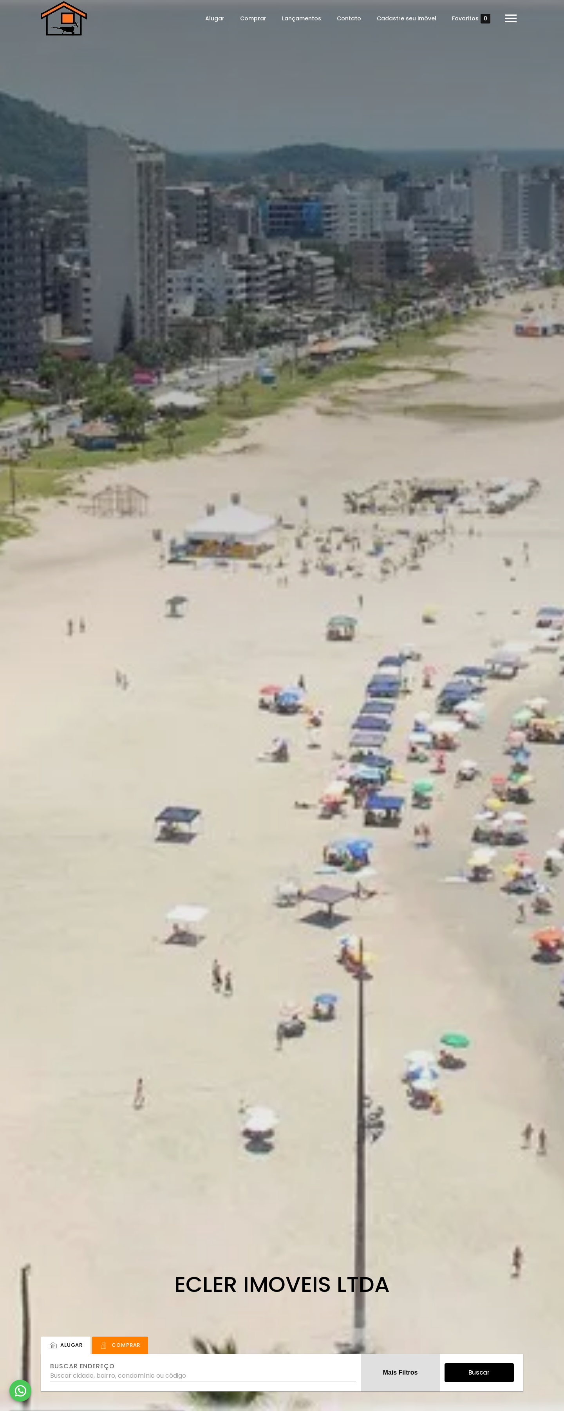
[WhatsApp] (20, 1391)
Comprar (253, 18)
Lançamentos (301, 18)
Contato (349, 18)
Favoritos (471, 18)
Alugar (214, 18)
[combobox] (203, 1372)
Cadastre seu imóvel (406, 18)
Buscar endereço (82, 1366)
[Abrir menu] (510, 18)
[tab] (65, 1345)
